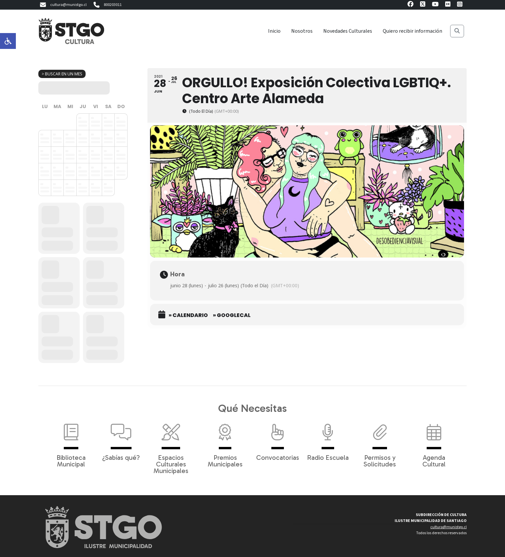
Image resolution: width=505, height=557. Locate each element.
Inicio (274, 31)
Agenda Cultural (434, 442)
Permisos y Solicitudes (380, 442)
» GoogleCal (232, 315)
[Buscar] (457, 31)
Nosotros (302, 31)
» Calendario (188, 315)
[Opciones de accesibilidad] (8, 41)
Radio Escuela (328, 439)
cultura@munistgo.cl (62, 5)
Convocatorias (277, 439)
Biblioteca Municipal (71, 442)
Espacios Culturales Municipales (171, 445)
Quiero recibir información (412, 31)
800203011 (107, 5)
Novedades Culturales (347, 31)
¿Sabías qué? (121, 439)
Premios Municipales (225, 442)
